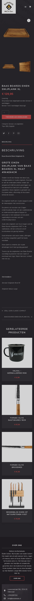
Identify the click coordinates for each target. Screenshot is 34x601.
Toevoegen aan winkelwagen (16, 117)
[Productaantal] (5, 112)
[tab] (17, 142)
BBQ (7, 126)
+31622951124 (12, 595)
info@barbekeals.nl (14, 598)
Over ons (17, 578)
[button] (28, 20)
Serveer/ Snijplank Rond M (11, 283)
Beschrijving (6, 142)
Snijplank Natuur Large (9, 289)
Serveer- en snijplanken (16, 124)
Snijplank (11, 126)
